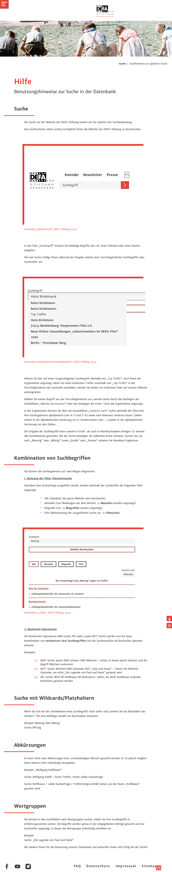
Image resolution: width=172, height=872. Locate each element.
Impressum (126, 866)
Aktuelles (105, 503)
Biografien (70, 508)
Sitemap (149, 866)
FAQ (77, 866)
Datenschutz (98, 866)
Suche (122, 63)
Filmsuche (110, 512)
